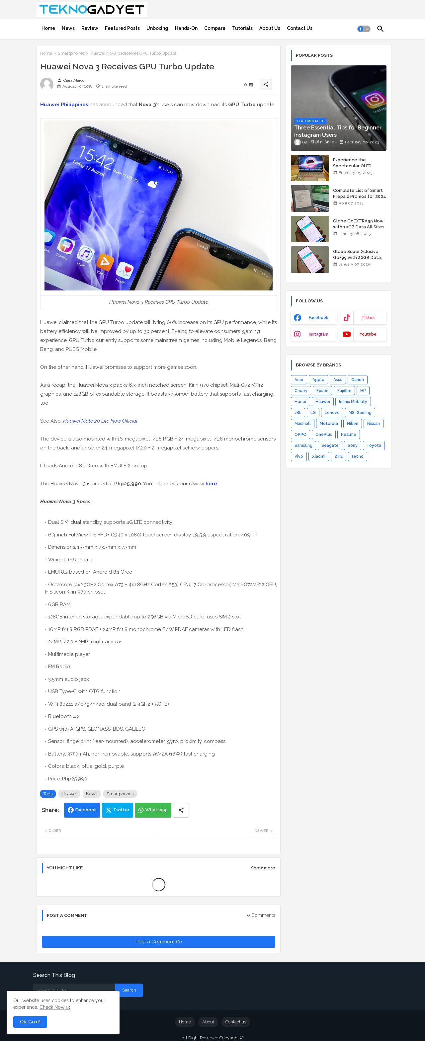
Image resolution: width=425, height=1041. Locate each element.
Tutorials (242, 28)
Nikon (352, 423)
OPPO (300, 434)
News (68, 28)
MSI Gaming (360, 412)
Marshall (303, 423)
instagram (318, 334)
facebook (318, 317)
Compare (214, 28)
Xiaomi (318, 456)
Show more (263, 867)
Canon (357, 379)
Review (89, 28)
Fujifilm (344, 390)
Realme (348, 434)
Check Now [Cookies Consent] (52, 1007)
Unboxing (157, 28)
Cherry (301, 390)
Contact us (235, 1021)
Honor (300, 401)
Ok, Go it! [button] (30, 1021)
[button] (364, 29)
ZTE (338, 456)
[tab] (48, 28)
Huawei (69, 793)
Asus (337, 379)
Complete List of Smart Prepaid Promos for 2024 (359, 193)
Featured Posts (122, 28)
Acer (299, 379)
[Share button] (181, 810)
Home (48, 28)
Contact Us (299, 28)
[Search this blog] (74, 990)
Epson (322, 390)
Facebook (86, 809)
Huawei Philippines (64, 105)
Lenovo (332, 412)
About (208, 1021)
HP (363, 390)
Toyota (374, 445)
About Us (269, 28)
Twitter (121, 809)
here (211, 484)
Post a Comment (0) (158, 942)
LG (313, 412)
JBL (298, 412)
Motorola (329, 423)
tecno (358, 456)
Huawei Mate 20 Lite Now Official (100, 421)
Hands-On (186, 28)
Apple (318, 379)
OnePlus (323, 434)
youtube (368, 334)
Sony (353, 445)
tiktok (368, 317)
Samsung (303, 445)
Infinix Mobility (353, 401)
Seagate (330, 445)
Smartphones (71, 53)
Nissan (373, 423)
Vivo (299, 456)
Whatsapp (156, 809)
